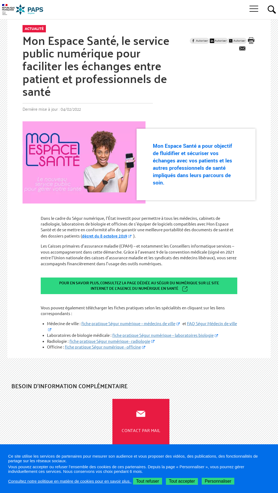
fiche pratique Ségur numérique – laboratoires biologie (163, 335)
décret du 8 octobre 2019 (104, 235)
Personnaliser (218, 481)
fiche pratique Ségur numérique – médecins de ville (128, 323)
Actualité (34, 28)
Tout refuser (147, 481)
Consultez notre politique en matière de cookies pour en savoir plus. (70, 481)
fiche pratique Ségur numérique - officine (103, 347)
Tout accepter (182, 481)
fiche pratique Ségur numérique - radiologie (110, 341)
